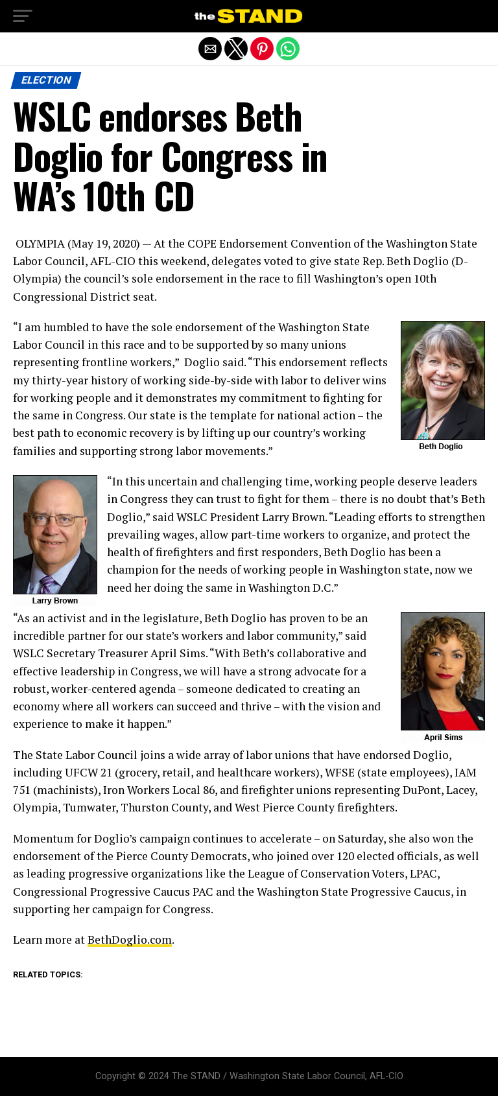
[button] (22, 16)
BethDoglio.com (130, 939)
